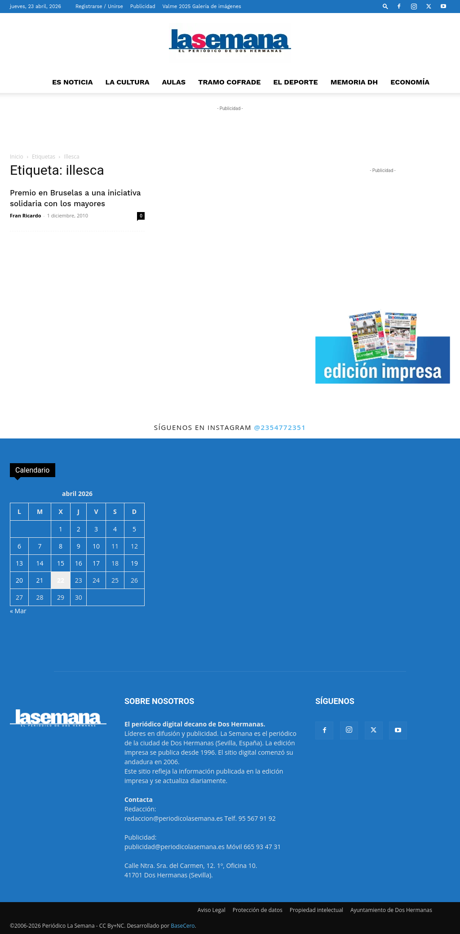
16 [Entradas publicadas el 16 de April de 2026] (78, 563)
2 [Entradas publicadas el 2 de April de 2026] (78, 529)
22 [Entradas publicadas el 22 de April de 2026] (60, 580)
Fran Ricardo (25, 215)
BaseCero (183, 926)
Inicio (16, 156)
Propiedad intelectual (316, 910)
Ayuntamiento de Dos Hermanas (391, 910)
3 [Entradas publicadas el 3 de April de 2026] (96, 529)
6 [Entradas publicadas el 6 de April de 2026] (19, 546)
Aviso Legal (212, 910)
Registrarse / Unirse (99, 6)
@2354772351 (280, 427)
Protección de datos (258, 910)
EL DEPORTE (295, 82)
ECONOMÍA (409, 82)
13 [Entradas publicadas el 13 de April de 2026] (19, 563)
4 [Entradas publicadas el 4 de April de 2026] (115, 529)
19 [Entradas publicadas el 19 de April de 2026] (134, 563)
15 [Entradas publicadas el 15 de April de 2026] (60, 563)
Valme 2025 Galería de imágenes (202, 6)
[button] (385, 6)
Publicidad (142, 6)
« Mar (18, 610)
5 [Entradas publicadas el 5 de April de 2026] (134, 529)
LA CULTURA (128, 82)
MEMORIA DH (354, 82)
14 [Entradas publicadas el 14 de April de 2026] (39, 563)
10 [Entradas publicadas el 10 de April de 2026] (96, 546)
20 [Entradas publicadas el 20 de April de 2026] (19, 580)
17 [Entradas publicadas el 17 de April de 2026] (96, 563)
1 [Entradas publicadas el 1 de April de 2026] (60, 529)
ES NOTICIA (72, 82)
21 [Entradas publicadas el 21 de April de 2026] (39, 580)
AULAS (174, 82)
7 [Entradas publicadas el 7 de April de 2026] (39, 546)
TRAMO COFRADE (229, 82)
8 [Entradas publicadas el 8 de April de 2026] (60, 546)
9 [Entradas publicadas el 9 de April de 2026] (78, 546)
